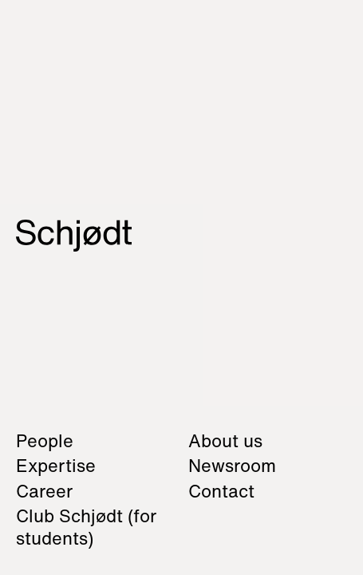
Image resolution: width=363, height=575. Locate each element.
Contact (221, 491)
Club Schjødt (86, 527)
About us (225, 441)
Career (44, 491)
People (44, 441)
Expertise (56, 465)
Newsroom (232, 465)
